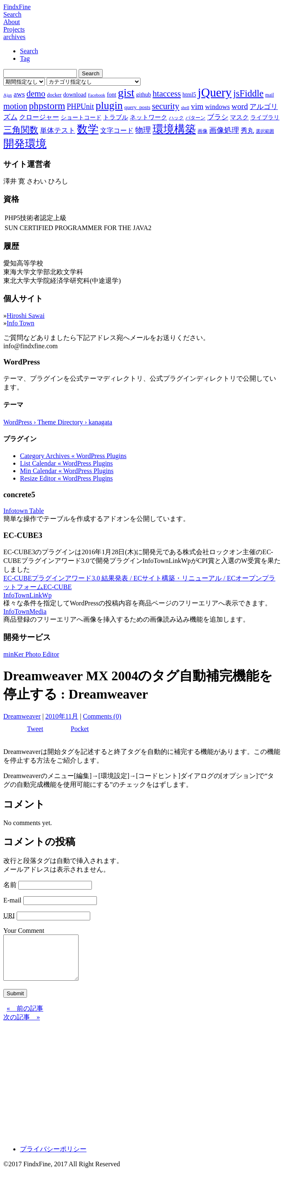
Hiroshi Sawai (25, 315)
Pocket (80, 728)
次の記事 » (21, 1025)
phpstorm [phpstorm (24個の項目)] (47, 105)
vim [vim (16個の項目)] (197, 106)
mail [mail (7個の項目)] (269, 95)
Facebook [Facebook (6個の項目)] (96, 95)
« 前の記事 (25, 1017)
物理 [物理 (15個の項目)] (143, 130)
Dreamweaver (22, 716)
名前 (10, 884)
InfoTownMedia (25, 611)
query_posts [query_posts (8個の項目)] (137, 107)
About (11, 21)
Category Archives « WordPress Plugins (73, 455)
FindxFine (17, 6)
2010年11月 (61, 716)
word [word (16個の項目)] (240, 106)
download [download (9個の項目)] (74, 94)
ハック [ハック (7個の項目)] (176, 118)
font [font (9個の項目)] (111, 94)
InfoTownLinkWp (27, 595)
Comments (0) (102, 716)
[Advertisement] (142, 1089)
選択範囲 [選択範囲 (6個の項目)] (265, 131)
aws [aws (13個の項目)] (19, 94)
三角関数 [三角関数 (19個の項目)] (20, 129)
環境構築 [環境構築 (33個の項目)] (174, 129)
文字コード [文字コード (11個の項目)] (116, 130)
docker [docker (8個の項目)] (54, 95)
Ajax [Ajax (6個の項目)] (7, 95)
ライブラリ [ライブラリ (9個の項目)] (264, 117)
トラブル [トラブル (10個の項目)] (115, 117)
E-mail (12, 900)
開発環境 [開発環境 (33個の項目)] (25, 144)
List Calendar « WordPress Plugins (66, 463)
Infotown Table (23, 510)
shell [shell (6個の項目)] (185, 107)
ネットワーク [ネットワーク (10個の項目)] (148, 117)
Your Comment (23, 930)
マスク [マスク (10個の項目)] (239, 117)
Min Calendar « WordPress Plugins (67, 470)
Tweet (35, 728)
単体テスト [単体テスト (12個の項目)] (57, 130)
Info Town (21, 323)
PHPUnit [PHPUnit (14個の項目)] (80, 106)
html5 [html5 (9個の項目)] (189, 94)
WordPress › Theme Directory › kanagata (57, 422)
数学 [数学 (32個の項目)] (88, 129)
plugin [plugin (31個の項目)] (109, 105)
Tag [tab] (25, 58)
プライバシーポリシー (53, 1157)
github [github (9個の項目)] (143, 94)
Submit (15, 1002)
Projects (14, 29)
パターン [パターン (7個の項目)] (195, 118)
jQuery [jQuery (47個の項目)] (215, 92)
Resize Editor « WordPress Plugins (66, 478)
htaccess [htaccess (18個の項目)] (167, 93)
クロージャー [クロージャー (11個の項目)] (39, 117)
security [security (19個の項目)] (165, 106)
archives (14, 36)
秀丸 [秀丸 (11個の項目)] (247, 130)
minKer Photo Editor (31, 654)
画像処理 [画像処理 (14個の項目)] (224, 130)
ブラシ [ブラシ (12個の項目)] (217, 117)
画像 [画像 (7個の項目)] (202, 131)
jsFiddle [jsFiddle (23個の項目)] (248, 93)
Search (12, 14)
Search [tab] (29, 51)
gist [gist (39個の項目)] (126, 92)
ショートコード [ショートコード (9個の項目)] (81, 117)
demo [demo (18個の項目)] (36, 93)
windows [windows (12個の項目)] (217, 107)
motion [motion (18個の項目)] (15, 106)
